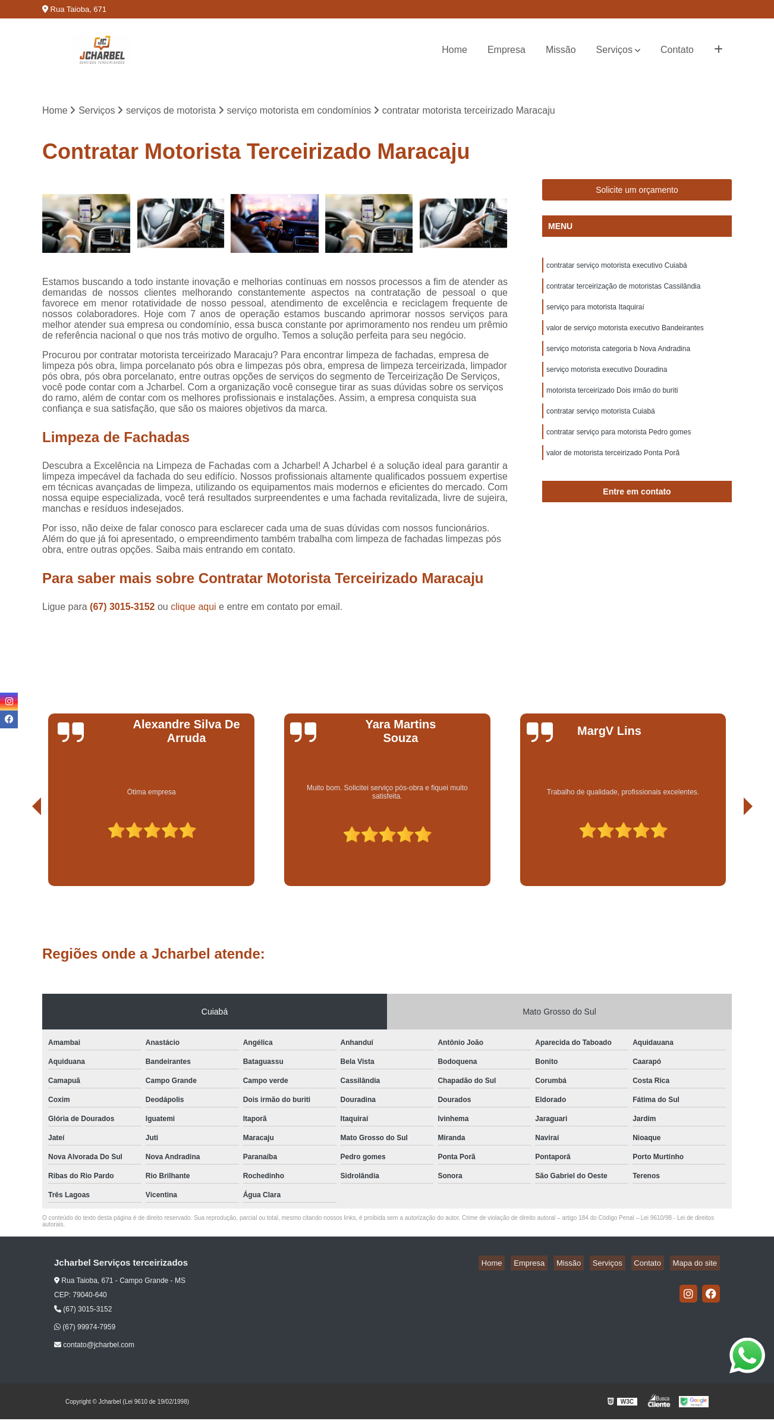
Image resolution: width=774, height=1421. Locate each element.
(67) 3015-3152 (124, 608)
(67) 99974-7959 (84, 1329)
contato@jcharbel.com (94, 1346)
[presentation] (20, 853)
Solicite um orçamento (637, 191)
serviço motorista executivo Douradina (606, 381)
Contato (677, 50)
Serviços (614, 50)
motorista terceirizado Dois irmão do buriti (612, 404)
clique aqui (193, 608)
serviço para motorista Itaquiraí (595, 313)
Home (454, 50)
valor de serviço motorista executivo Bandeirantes (625, 336)
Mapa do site (697, 1264)
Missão (561, 50)
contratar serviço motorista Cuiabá (600, 426)
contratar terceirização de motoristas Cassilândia (623, 291)
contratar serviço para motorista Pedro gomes (618, 449)
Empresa (506, 50)
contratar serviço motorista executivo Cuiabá (616, 268)
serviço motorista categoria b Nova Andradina (618, 359)
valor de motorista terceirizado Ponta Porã (612, 472)
